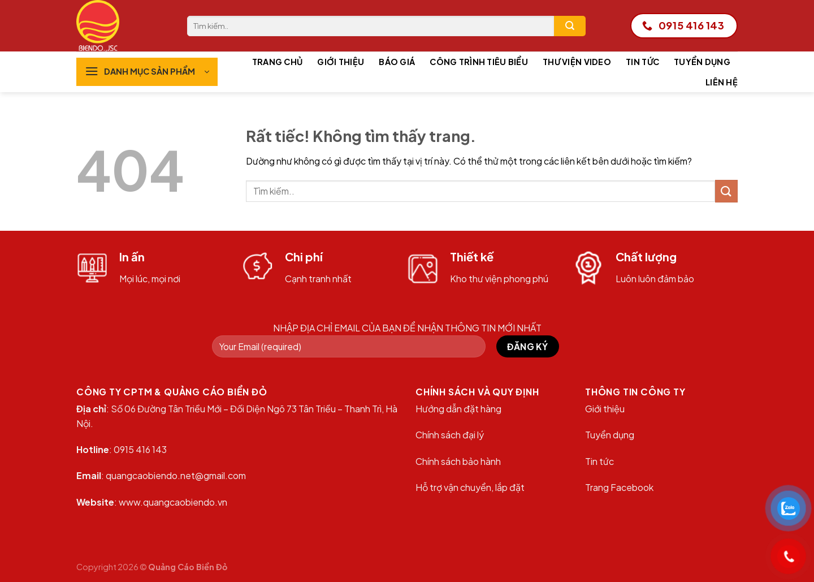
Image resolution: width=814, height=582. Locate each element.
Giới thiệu (340, 62)
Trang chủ (277, 62)
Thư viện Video (577, 62)
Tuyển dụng (702, 62)
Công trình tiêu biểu (479, 62)
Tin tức (642, 62)
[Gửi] (570, 26)
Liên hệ (721, 82)
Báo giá (397, 62)
